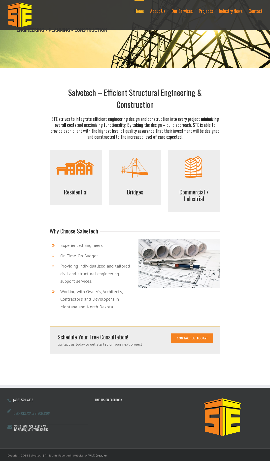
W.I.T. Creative (97, 455)
